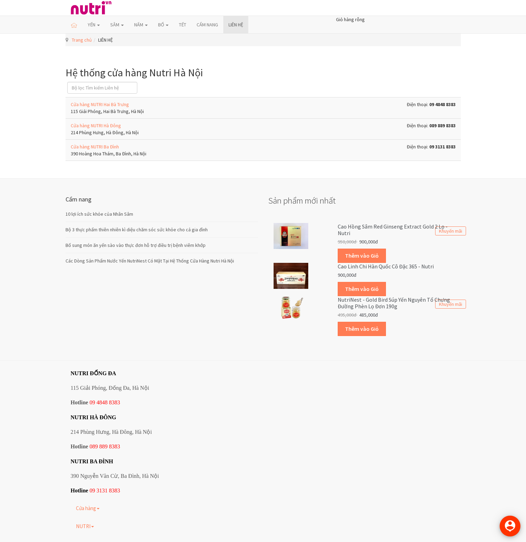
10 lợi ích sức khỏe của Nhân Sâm (99, 214)
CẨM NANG (207, 24)
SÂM (117, 24)
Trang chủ (82, 40)
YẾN (94, 24)
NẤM (141, 24)
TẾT (182, 24)
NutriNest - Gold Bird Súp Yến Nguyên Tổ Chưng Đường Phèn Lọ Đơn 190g (394, 303)
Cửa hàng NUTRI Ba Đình (95, 147)
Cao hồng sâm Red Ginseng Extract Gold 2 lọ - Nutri (393, 230)
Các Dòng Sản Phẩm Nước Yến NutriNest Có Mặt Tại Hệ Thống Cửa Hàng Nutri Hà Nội (150, 261)
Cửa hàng (88, 508)
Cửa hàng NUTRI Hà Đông (96, 125)
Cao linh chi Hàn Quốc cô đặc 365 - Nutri (386, 266)
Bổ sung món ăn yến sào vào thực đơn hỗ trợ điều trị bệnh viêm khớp (136, 245)
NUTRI (85, 526)
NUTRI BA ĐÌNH (92, 461)
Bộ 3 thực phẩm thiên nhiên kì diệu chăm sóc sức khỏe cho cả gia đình (137, 229)
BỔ (163, 24)
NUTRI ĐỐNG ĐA (93, 373)
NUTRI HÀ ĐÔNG (94, 417)
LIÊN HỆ (235, 24)
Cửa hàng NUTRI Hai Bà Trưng (100, 104)
